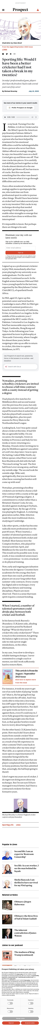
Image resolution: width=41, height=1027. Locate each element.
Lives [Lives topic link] (18, 825)
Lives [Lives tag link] (4, 50)
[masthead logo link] (20, 10)
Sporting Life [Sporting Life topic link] (7, 825)
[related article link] (20, 856)
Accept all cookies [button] (30, 1023)
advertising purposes (20, 984)
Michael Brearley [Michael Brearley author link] (10, 91)
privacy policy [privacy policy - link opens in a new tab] (20, 974)
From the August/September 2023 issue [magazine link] (17, 47)
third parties (27, 980)
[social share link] (14, 54)
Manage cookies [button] (20, 1018)
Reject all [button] (11, 1023)
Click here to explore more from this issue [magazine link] (25, 681)
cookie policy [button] (12, 978)
